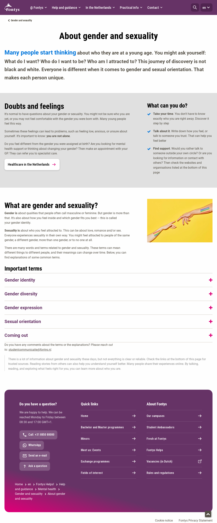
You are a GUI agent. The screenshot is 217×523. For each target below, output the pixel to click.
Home (108, 416)
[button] (195, 7)
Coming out (16, 335)
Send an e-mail (34, 456)
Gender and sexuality (21, 20)
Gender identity (19, 280)
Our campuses (174, 416)
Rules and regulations (174, 473)
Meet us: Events (108, 450)
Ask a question (34, 466)
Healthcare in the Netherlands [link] (32, 164)
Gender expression (23, 307)
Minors (108, 438)
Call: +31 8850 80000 (38, 435)
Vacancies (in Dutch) (174, 461)
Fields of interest (108, 473)
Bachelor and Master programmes (108, 427)
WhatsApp (31, 445)
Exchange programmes (108, 461)
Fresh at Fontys (174, 438)
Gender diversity (20, 294)
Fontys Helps (174, 450)
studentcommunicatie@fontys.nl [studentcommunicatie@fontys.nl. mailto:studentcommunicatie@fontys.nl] (30, 349)
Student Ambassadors (174, 427)
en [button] (206, 7)
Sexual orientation (22, 321)
